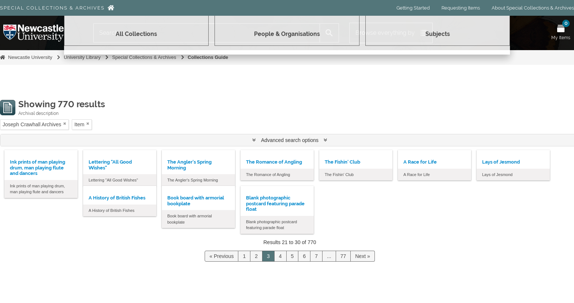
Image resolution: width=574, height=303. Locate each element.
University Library (82, 57)
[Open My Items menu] (561, 33)
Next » (362, 256)
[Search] (206, 32)
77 (343, 256)
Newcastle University (30, 57)
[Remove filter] (64, 123)
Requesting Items (460, 8)
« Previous (221, 256)
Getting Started (413, 8)
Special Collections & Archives (52, 8)
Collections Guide (208, 57)
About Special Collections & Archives (533, 8)
